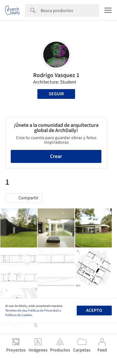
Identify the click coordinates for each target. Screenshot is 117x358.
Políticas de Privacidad (43, 310)
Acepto (94, 310)
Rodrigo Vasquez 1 (56, 75)
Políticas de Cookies (18, 315)
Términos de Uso (16, 310)
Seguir (56, 94)
